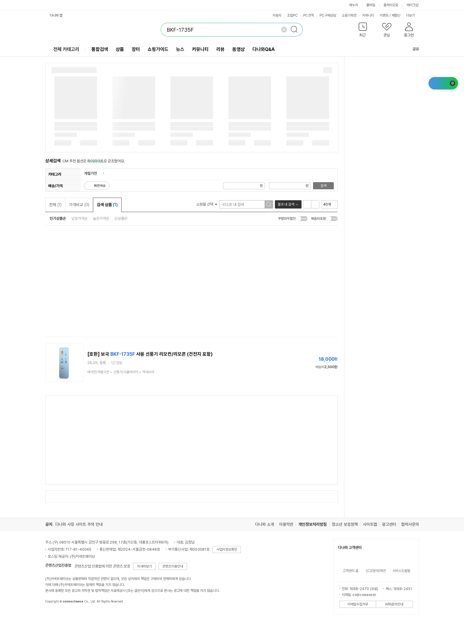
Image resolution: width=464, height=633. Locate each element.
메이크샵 (412, 5)
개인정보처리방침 (312, 524)
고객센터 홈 (350, 571)
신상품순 (121, 218)
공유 (412, 49)
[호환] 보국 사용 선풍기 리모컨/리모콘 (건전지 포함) (150, 354)
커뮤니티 (368, 15)
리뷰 (220, 49)
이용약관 (286, 524)
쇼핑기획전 (349, 15)
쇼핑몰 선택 (206, 204)
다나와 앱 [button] (56, 15)
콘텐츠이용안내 (172, 566)
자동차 (277, 15)
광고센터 (389, 524)
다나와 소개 (264, 524)
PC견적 (308, 15)
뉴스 (180, 49)
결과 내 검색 (286, 204)
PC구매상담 (328, 15)
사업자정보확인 (226, 549)
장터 (136, 49)
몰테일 (370, 5)
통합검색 (99, 49)
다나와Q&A (263, 49)
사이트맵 (370, 524)
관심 (119, 363)
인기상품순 (58, 218)
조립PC (292, 15)
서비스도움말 (401, 571)
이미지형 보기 (315, 204)
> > (120, 372)
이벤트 (384, 15)
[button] (363, 31)
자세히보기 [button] (144, 566)
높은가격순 (101, 218)
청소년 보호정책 (345, 524)
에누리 (353, 5)
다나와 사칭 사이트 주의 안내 (79, 524)
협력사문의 (410, 524)
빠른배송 (100, 186)
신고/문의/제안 (376, 571)
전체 (55, 204)
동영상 (238, 49)
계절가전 (90, 173)
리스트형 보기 (307, 204)
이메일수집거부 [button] (357, 604)
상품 (120, 49)
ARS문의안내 (394, 604)
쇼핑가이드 (158, 49)
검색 (323, 186)
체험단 (396, 15)
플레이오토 (391, 5)
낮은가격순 (79, 218)
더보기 (412, 15)
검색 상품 (107, 204)
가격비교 (79, 204)
